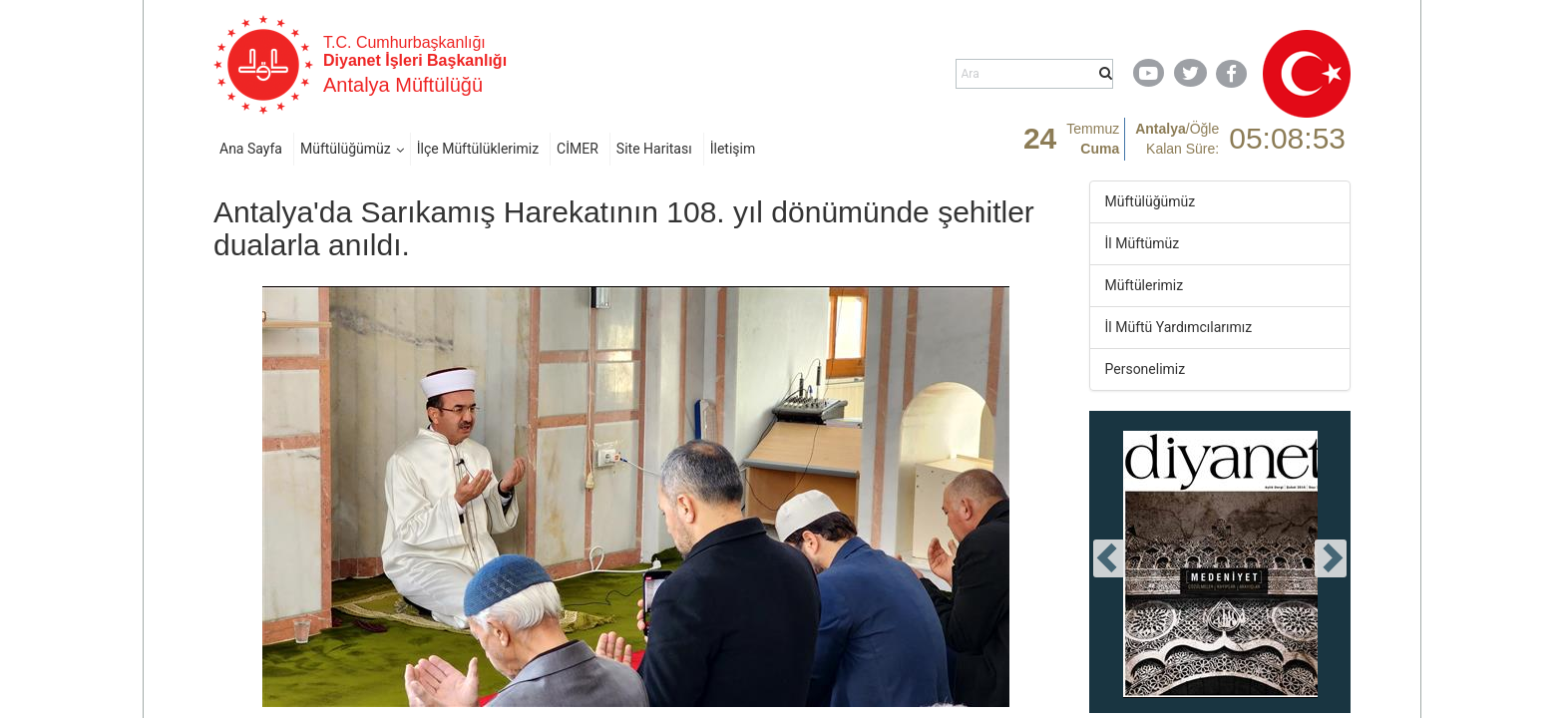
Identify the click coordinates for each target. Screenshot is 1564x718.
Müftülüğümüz (345, 149)
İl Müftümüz (1142, 243)
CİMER (577, 149)
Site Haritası (654, 149)
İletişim (733, 149)
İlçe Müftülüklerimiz (478, 149)
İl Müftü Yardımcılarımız (1179, 327)
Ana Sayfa (250, 149)
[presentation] (1109, 558)
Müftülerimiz (1144, 285)
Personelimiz (1145, 369)
